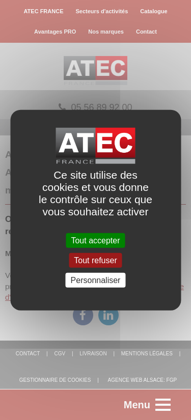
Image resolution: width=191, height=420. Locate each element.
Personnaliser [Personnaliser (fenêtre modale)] (96, 280)
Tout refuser (95, 260)
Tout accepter (95, 240)
